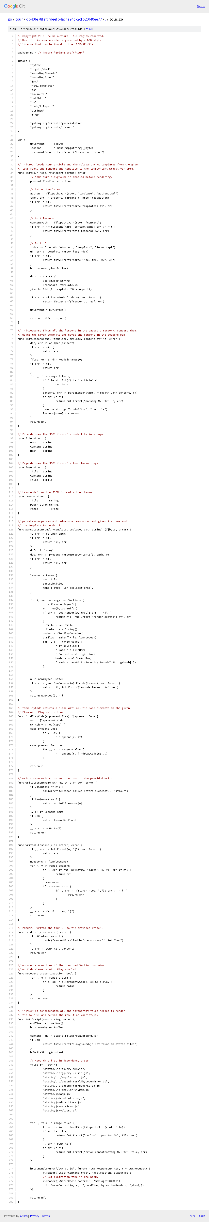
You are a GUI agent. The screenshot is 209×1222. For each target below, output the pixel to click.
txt (192, 1215)
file (89, 29)
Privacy (34, 1216)
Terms (45, 1216)
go (10, 19)
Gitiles (24, 1216)
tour (19, 19)
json (202, 1215)
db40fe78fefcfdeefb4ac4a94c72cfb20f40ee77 (64, 19)
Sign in (201, 6)
